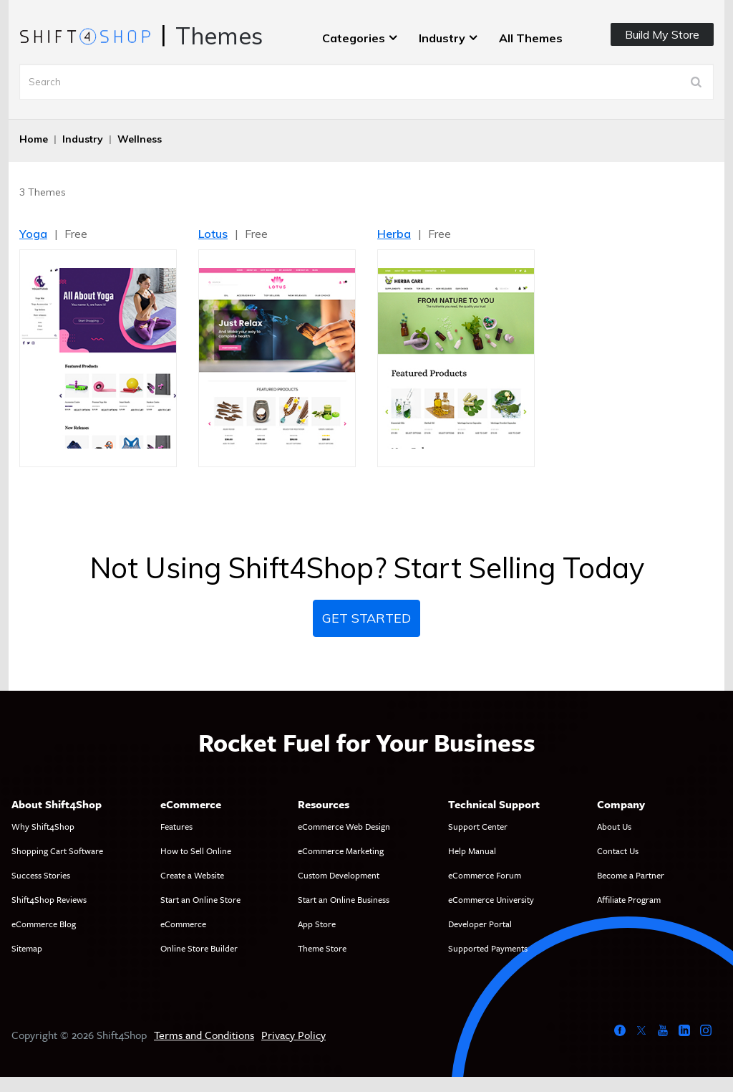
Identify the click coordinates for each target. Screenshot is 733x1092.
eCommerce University (491, 899)
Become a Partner (630, 874)
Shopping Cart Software (57, 850)
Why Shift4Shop (42, 826)
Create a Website (192, 874)
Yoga (33, 233)
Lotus (213, 233)
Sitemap (26, 948)
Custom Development (338, 874)
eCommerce (183, 923)
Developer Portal (480, 923)
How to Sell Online (195, 850)
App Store (317, 923)
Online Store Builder (199, 948)
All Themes (531, 38)
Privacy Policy (293, 1035)
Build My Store (662, 34)
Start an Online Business (343, 899)
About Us (614, 826)
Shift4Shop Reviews (49, 899)
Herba (394, 233)
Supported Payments (488, 948)
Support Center (478, 826)
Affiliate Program (629, 899)
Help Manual (472, 850)
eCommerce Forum (484, 874)
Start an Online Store (200, 899)
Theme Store (322, 948)
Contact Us (618, 850)
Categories (353, 38)
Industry (442, 38)
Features (176, 826)
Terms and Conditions (204, 1035)
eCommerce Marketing (341, 850)
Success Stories (40, 874)
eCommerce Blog (43, 923)
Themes (219, 35)
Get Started (366, 618)
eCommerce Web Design (344, 826)
